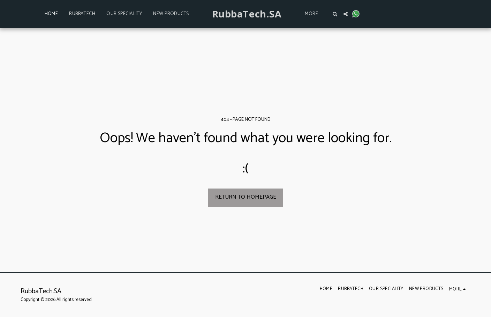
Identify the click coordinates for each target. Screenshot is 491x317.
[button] (335, 14)
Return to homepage (245, 197)
